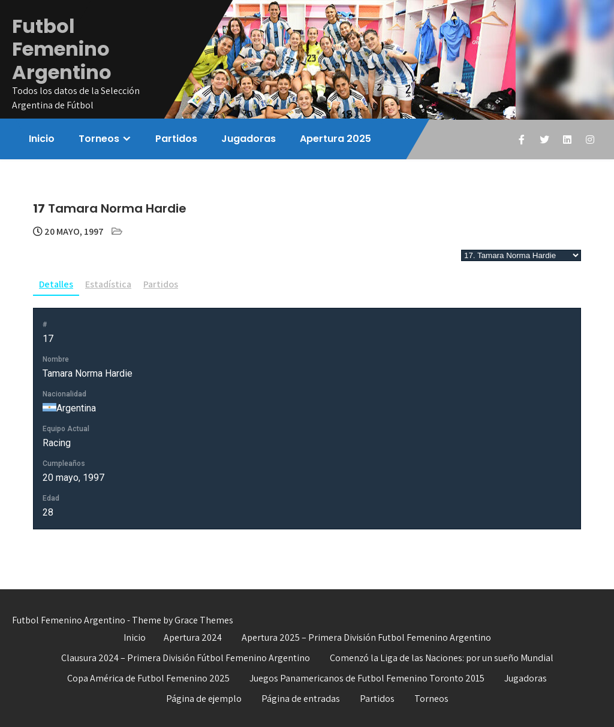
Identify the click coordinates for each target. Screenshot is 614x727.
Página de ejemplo (204, 698)
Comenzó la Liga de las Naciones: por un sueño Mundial (441, 658)
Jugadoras (248, 139)
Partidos (176, 139)
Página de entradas (300, 698)
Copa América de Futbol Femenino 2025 (148, 678)
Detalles (56, 284)
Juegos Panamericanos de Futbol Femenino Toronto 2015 (366, 678)
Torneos (99, 139)
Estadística (108, 284)
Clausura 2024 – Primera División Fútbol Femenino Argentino (185, 658)
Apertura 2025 (335, 139)
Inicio (42, 139)
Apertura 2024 (193, 637)
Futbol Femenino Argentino (62, 49)
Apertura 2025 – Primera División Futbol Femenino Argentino (366, 637)
